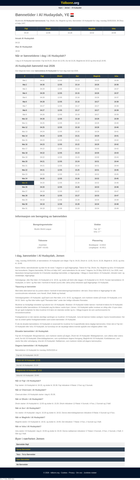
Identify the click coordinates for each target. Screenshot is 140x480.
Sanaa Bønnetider (23, 449)
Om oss (79, 473)
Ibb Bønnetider (22, 464)
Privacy (71, 473)
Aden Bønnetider (23, 459)
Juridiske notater (90, 473)
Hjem (61, 8)
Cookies (64, 473)
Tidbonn (67, 3)
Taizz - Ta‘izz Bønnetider (25, 454)
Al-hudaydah (77, 8)
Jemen (67, 8)
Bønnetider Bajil (22, 444)
